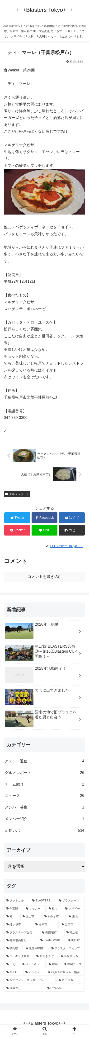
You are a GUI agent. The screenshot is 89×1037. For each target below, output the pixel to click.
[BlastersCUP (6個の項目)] (51, 940)
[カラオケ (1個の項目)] (34, 972)
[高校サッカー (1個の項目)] (72, 956)
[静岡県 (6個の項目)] (13, 948)
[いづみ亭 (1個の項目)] (65, 988)
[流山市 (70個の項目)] (30, 916)
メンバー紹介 (44, 819)
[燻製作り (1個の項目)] (24, 988)
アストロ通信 (44, 761)
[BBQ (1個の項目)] (11, 964)
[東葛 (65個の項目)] (76, 916)
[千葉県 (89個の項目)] (13, 908)
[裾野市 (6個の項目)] (75, 940)
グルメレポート (17, 494)
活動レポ (44, 830)
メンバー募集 (44, 807)
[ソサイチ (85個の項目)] (74, 908)
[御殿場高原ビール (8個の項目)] (20, 940)
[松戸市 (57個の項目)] (45, 924)
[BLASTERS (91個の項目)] (43, 900)
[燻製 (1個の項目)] (54, 964)
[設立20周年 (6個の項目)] (36, 948)
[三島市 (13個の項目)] (72, 924)
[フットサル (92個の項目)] (16, 900)
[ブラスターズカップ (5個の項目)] (67, 948)
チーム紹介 (44, 784)
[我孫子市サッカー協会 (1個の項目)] (65, 972)
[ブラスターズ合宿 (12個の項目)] (21, 932)
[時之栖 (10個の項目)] (74, 932)
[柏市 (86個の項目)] (54, 908)
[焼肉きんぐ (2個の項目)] (45, 956)
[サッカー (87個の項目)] (35, 908)
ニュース (44, 795)
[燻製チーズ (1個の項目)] (73, 964)
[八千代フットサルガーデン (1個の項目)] (30, 980)
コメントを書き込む (45, 577)
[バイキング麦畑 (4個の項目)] (18, 956)
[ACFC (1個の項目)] (13, 972)
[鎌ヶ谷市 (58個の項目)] (18, 924)
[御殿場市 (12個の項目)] (51, 932)
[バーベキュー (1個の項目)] (33, 964)
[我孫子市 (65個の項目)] (54, 916)
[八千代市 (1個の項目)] (70, 980)
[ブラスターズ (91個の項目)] (71, 900)
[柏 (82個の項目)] (11, 916)
